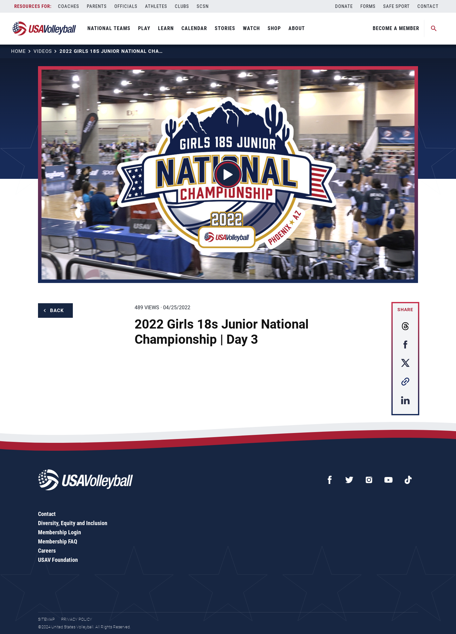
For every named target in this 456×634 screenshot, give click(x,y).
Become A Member (396, 28)
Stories (225, 28)
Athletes (156, 6)
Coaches (68, 6)
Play (144, 28)
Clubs (182, 6)
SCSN (203, 6)
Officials (125, 6)
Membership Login (59, 532)
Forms (368, 6)
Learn (166, 28)
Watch (251, 28)
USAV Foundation (58, 559)
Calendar (194, 28)
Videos (43, 51)
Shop (274, 28)
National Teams (108, 28)
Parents (97, 6)
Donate (344, 6)
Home (18, 51)
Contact (428, 6)
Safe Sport (396, 6)
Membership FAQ (57, 541)
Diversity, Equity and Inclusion (72, 523)
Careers (47, 550)
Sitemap (46, 619)
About (296, 28)
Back (57, 310)
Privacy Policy (76, 619)
